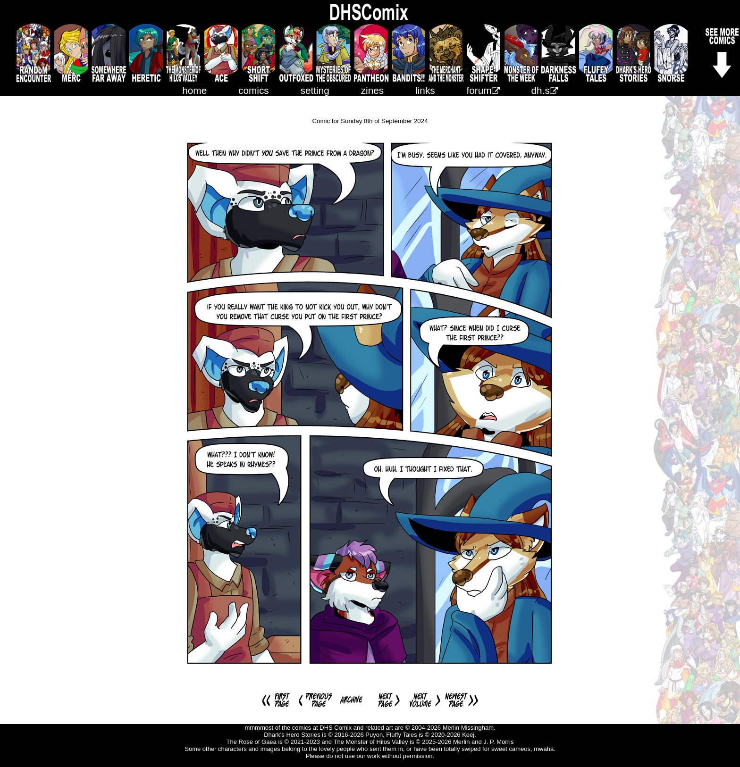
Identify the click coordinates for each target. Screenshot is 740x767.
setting (315, 90)
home (194, 90)
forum (483, 90)
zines (372, 90)
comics (253, 90)
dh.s (544, 90)
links (425, 90)
